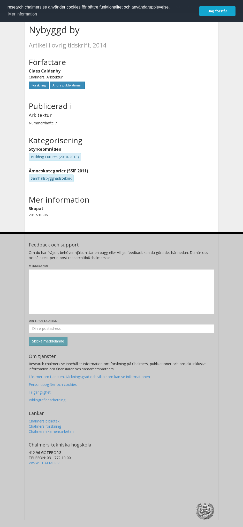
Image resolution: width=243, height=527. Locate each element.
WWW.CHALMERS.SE (46, 462)
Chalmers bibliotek (44, 421)
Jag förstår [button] (217, 11)
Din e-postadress (43, 321)
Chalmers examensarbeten (51, 431)
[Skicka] (48, 341)
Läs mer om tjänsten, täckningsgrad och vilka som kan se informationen (89, 376)
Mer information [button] (22, 14)
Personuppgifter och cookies (53, 384)
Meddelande (38, 266)
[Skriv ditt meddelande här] (121, 291)
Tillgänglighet (40, 392)
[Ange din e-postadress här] (121, 328)
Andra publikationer (67, 85)
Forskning (39, 85)
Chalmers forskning (45, 426)
